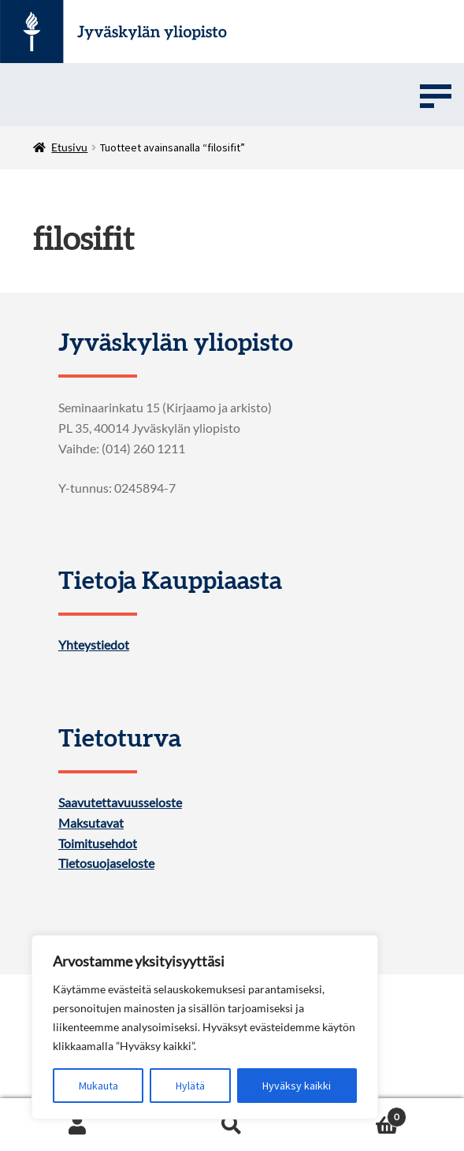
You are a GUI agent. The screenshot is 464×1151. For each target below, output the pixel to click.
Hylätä (190, 1085)
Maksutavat (91, 823)
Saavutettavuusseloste (120, 802)
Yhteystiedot (93, 645)
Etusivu (69, 147)
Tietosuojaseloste (106, 863)
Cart (358, 1114)
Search (231, 1125)
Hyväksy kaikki (296, 1085)
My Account (77, 1125)
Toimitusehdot (97, 843)
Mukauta (98, 1085)
